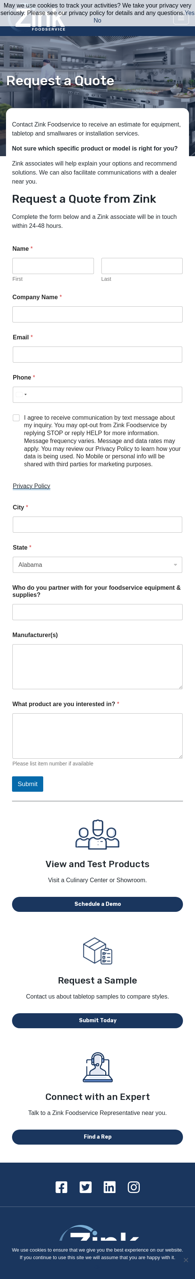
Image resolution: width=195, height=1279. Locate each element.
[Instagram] (134, 1188)
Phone (24, 377)
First (17, 279)
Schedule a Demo (97, 904)
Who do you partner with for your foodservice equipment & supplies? (96, 591)
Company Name (37, 297)
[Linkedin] (110, 1188)
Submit (28, 784)
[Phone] (97, 395)
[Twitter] (86, 1188)
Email (23, 337)
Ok (97, 1267)
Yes (190, 13)
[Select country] (21, 395)
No (97, 20)
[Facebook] (62, 1188)
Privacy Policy (31, 486)
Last (106, 279)
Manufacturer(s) (35, 635)
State (22, 547)
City (20, 507)
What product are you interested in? (65, 704)
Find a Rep (98, 1137)
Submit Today (97, 1020)
